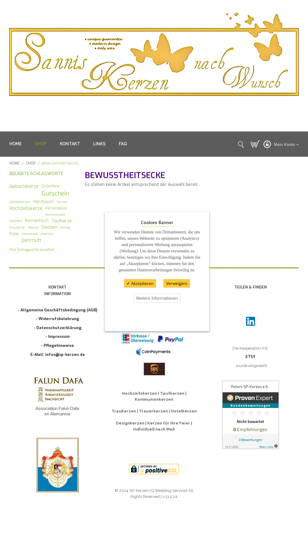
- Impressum (57, 336)
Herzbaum (43, 201)
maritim (47, 233)
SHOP (41, 143)
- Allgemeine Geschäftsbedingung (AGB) (57, 310)
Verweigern (176, 283)
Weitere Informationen (157, 298)
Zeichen (49, 227)
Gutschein (55, 194)
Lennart (15, 220)
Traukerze (17, 227)
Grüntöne (51, 186)
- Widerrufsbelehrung (57, 318)
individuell (30, 234)
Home (14, 163)
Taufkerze (61, 221)
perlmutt (31, 240)
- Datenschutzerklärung (58, 327)
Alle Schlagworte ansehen (31, 249)
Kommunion (55, 214)
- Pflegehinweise (57, 345)
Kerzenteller (56, 208)
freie (14, 234)
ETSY (250, 356)
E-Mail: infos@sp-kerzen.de (57, 354)
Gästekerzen (19, 201)
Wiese (33, 227)
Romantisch (36, 220)
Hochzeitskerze (25, 208)
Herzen (62, 202)
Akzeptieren (141, 283)
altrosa (65, 227)
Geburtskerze (23, 186)
